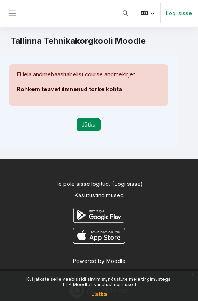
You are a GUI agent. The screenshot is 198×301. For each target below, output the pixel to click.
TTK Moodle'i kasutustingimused (99, 284)
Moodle (116, 261)
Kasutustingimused (99, 195)
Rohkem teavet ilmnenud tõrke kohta (69, 89)
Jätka (99, 294)
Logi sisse (178, 13)
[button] (125, 13)
